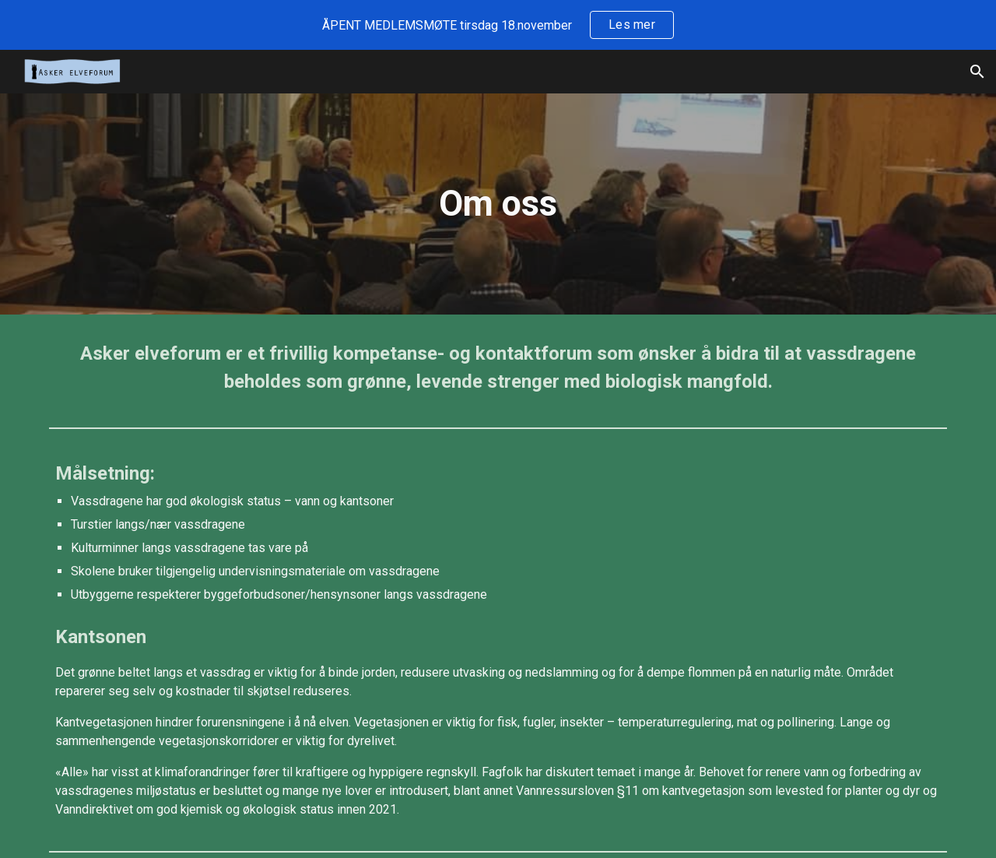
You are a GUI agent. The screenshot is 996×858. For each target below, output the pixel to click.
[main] (498, 204)
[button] (977, 71)
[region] (498, 25)
